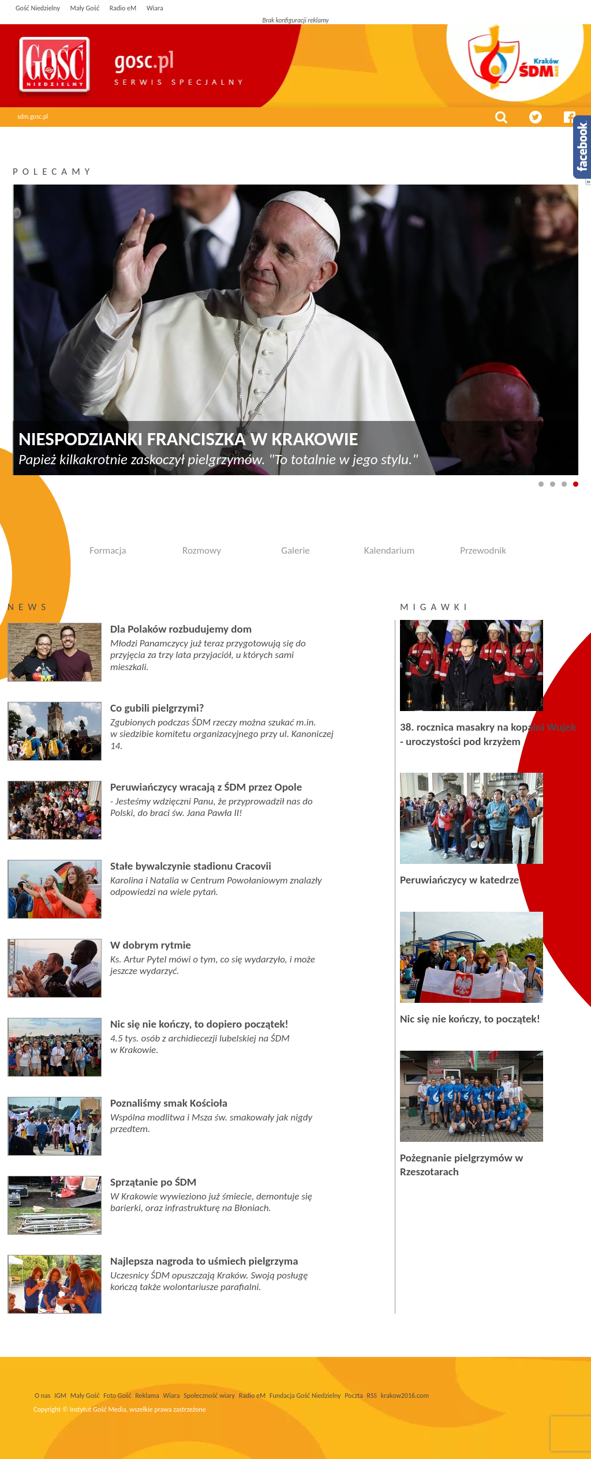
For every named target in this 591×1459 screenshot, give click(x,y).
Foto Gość (117, 1396)
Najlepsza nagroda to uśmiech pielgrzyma (204, 1261)
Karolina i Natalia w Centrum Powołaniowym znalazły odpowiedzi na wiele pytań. (216, 886)
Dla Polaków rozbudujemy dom (181, 629)
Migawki (435, 607)
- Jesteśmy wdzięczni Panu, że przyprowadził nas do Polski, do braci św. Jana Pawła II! (211, 807)
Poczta (354, 1396)
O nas (42, 1396)
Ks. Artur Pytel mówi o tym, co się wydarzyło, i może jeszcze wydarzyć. (212, 965)
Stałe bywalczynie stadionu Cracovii (190, 866)
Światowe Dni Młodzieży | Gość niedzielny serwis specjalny (178, 64)
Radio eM (123, 8)
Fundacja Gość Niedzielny (305, 1396)
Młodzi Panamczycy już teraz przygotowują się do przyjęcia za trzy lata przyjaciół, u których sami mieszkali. (208, 655)
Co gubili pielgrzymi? (157, 708)
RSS (372, 1396)
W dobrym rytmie (150, 945)
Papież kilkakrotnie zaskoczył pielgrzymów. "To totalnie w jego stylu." (218, 459)
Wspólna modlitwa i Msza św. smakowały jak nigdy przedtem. (211, 1123)
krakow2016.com (405, 1396)
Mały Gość (84, 8)
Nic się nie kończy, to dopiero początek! (199, 1024)
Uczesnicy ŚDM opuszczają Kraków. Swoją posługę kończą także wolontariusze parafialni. (209, 1281)
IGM (60, 1396)
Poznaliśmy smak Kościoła (168, 1103)
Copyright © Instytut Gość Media (79, 1409)
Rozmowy (201, 550)
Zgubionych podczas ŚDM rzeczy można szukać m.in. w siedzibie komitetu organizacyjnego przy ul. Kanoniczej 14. (222, 734)
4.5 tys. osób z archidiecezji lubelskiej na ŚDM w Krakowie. (200, 1044)
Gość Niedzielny (38, 8)
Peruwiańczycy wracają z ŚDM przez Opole (206, 787)
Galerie (295, 550)
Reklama (147, 1396)
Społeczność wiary (209, 1396)
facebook (569, 117)
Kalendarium (389, 550)
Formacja (107, 550)
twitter (535, 117)
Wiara (155, 8)
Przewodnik (483, 550)
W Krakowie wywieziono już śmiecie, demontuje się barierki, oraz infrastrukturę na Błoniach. (211, 1202)
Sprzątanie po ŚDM (153, 1182)
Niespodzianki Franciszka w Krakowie (188, 439)
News (29, 607)
